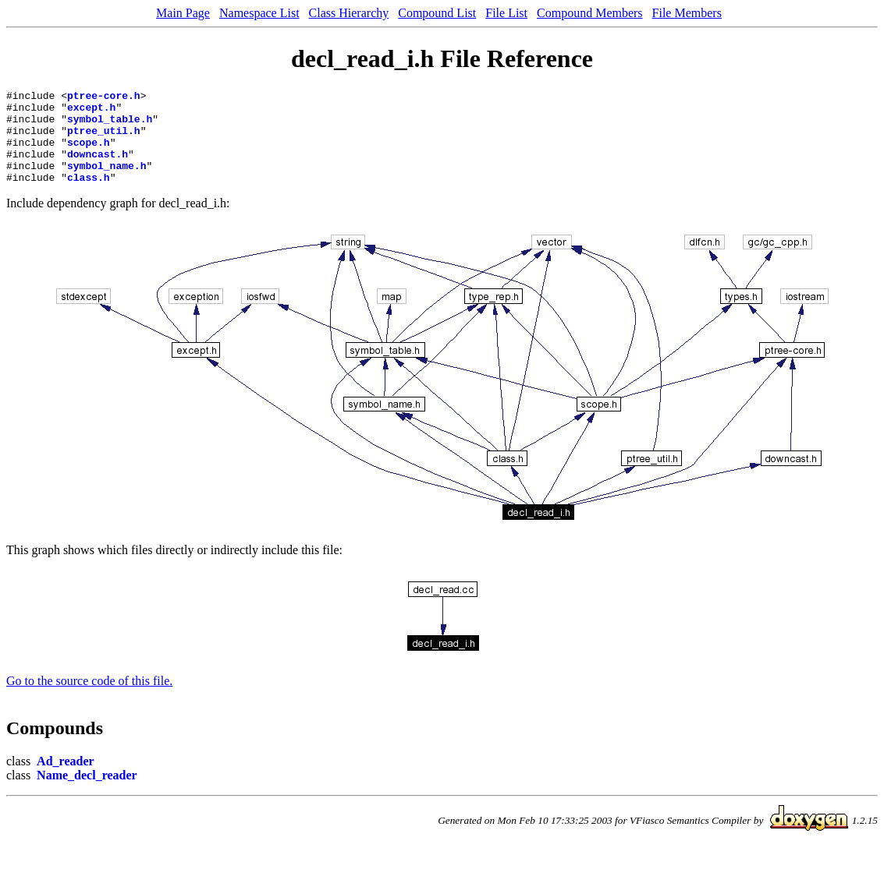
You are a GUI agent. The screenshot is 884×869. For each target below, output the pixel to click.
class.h (88, 196)
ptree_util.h (103, 139)
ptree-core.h (103, 97)
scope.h (88, 154)
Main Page (183, 12)
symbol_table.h (109, 125)
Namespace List (259, 12)
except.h (91, 111)
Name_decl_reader (87, 793)
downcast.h (97, 168)
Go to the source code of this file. (89, 699)
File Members (687, 12)
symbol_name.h (106, 182)
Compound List (437, 12)
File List (506, 12)
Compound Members (590, 12)
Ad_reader (65, 779)
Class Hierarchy (349, 12)
